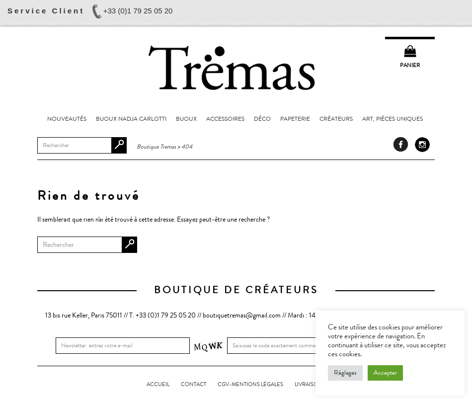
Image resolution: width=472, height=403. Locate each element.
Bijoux (186, 119)
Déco (262, 119)
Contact (193, 384)
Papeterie (295, 119)
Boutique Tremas (236, 67)
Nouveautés (66, 119)
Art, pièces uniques (392, 119)
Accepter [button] (385, 372)
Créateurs (336, 119)
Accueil (158, 384)
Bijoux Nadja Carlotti (131, 119)
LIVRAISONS (310, 384)
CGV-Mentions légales (250, 384)
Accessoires (225, 119)
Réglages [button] (345, 372)
